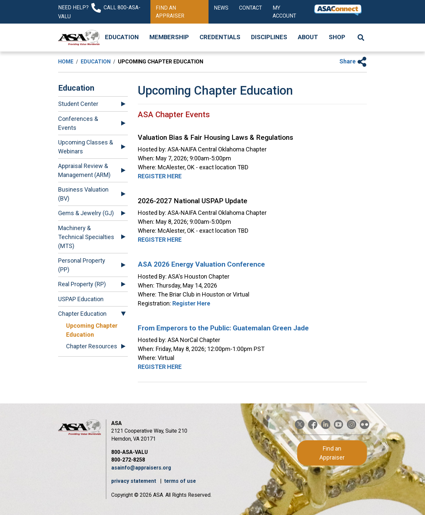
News (221, 8)
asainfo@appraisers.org (141, 468)
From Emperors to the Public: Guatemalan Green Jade (223, 328)
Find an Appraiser (170, 12)
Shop (337, 37)
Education (122, 37)
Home (65, 61)
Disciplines (269, 37)
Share (353, 61)
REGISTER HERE (160, 176)
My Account (284, 12)
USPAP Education (81, 299)
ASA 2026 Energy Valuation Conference (201, 264)
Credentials (220, 37)
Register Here (191, 303)
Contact (250, 8)
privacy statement (134, 481)
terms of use (180, 481)
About (308, 37)
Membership (169, 37)
